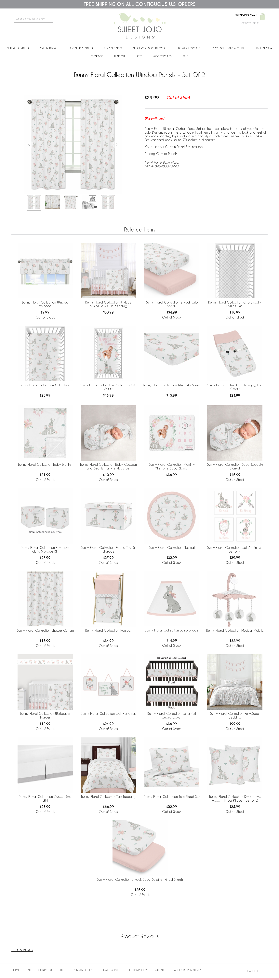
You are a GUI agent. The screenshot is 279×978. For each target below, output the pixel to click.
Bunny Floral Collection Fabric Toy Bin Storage (108, 549)
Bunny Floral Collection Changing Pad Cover (235, 387)
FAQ (29, 970)
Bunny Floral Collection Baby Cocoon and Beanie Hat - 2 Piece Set (108, 466)
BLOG (63, 970)
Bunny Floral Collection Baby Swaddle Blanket (234, 466)
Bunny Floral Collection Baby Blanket (45, 464)
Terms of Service (110, 970)
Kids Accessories (188, 48)
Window (120, 56)
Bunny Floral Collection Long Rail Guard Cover (171, 715)
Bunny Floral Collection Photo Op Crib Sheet (108, 387)
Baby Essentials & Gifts (227, 48)
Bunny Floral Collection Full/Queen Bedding (234, 715)
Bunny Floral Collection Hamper (108, 630)
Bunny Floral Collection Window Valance (45, 304)
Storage (97, 56)
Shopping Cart (246, 15)
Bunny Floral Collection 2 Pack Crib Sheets (171, 304)
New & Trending (18, 48)
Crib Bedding (49, 48)
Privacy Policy (82, 970)
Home (16, 970)
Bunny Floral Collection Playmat (172, 547)
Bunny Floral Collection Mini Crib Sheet (171, 385)
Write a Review (22, 950)
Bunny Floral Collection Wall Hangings (108, 713)
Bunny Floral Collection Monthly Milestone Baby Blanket (172, 466)
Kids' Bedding (113, 48)
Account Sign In (250, 22)
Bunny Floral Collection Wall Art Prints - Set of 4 (234, 549)
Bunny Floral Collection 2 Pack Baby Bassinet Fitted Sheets (140, 879)
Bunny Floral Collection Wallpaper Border (45, 715)
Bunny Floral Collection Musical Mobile (235, 630)
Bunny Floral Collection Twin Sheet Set (172, 796)
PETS (139, 56)
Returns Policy (137, 970)
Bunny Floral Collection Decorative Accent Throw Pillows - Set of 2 (235, 798)
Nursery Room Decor (149, 48)
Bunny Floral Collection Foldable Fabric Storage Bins (45, 549)
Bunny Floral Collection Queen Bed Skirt (45, 798)
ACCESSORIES (162, 56)
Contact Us (45, 970)
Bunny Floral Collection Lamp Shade (171, 630)
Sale (185, 56)
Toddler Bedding (81, 48)
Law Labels (160, 970)
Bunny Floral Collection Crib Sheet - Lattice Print (234, 304)
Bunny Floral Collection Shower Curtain (45, 630)
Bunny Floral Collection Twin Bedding (108, 796)
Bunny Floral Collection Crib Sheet (45, 385)
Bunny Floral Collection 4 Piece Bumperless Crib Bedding (108, 304)
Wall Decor (263, 48)
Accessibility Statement (188, 970)
